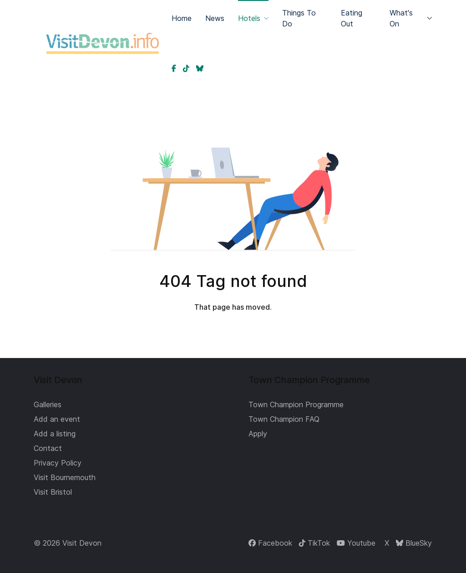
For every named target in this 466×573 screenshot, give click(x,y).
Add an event (57, 419)
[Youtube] (356, 542)
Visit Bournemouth (65, 477)
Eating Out (351, 18)
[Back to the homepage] (103, 43)
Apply (257, 433)
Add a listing (55, 433)
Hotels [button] (253, 18)
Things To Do (299, 18)
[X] (385, 542)
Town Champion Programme (296, 404)
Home (182, 18)
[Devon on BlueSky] (199, 68)
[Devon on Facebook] (174, 68)
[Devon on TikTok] (186, 68)
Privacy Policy (57, 462)
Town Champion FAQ (283, 419)
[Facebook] (270, 542)
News (214, 18)
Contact (48, 448)
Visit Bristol (53, 491)
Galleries (47, 404)
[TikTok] (314, 542)
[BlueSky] (414, 542)
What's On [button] (411, 18)
